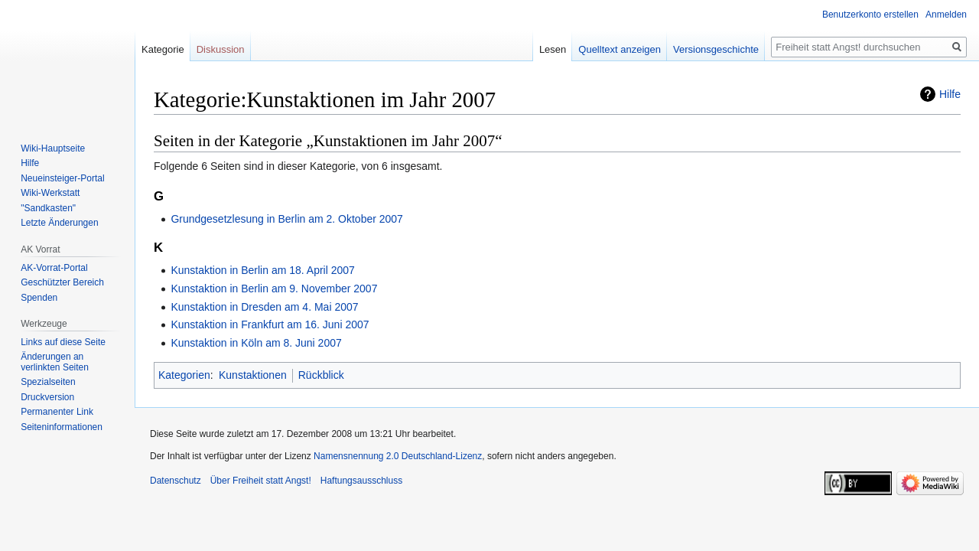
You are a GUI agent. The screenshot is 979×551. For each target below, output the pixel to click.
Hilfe (950, 94)
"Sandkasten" (48, 208)
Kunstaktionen (253, 375)
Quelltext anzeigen (619, 49)
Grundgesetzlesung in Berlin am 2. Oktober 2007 (287, 219)
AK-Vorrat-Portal (54, 267)
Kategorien (184, 375)
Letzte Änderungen (59, 222)
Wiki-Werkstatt (50, 192)
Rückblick (321, 375)
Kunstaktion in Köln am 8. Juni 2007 (256, 343)
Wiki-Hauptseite (53, 148)
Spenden (39, 297)
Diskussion (221, 49)
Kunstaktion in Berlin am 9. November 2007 (274, 288)
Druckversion (47, 397)
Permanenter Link (57, 411)
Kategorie (162, 49)
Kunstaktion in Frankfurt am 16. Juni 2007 (270, 324)
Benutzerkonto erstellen (870, 14)
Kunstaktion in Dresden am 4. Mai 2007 (264, 307)
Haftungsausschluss (361, 480)
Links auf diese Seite (63, 342)
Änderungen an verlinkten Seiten (55, 362)
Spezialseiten (48, 382)
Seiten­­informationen (61, 427)
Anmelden (946, 14)
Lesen (552, 49)
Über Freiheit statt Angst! (260, 480)
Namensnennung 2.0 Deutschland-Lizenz (398, 456)
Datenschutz (175, 480)
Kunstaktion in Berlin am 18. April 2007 (262, 270)
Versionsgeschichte (716, 49)
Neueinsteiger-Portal (62, 178)
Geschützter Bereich (62, 282)
